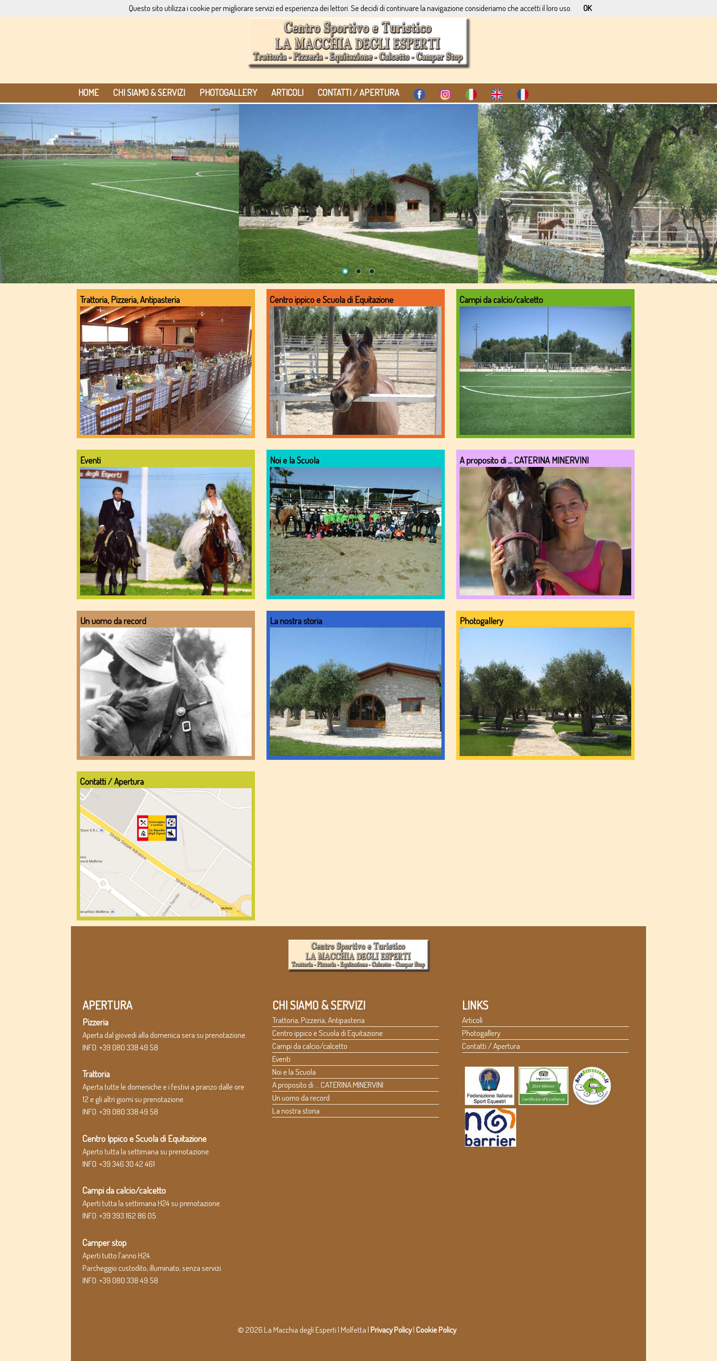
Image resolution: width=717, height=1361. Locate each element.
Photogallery (228, 92)
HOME (88, 92)
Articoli (287, 92)
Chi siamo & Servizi (149, 92)
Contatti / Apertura (358, 92)
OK (587, 7)
